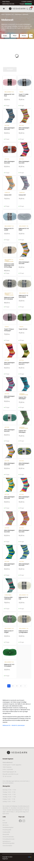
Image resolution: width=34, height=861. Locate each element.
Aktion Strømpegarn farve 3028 (9, 162)
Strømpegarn (18, 14)
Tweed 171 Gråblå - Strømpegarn (24, 95)
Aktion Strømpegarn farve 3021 (9, 430)
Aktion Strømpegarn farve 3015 (24, 363)
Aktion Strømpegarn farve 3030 (24, 564)
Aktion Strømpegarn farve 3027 (24, 463)
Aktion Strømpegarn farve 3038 (9, 497)
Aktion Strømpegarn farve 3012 (9, 363)
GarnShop (8, 14)
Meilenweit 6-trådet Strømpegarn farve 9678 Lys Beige (9, 265)
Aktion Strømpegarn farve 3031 (9, 396)
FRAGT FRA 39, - (6, 1)
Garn (13, 14)
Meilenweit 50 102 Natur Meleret (23, 296)
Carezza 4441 (22, 195)
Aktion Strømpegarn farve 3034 (9, 531)
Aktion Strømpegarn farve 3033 (24, 531)
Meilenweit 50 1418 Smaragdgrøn (9, 665)
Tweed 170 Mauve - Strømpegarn (9, 329)
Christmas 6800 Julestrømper (8, 598)
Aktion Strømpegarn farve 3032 (24, 128)
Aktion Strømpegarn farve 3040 (24, 262)
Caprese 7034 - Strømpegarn (22, 397)
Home (2, 14)
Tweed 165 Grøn (23, 329)
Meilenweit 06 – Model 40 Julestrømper (14, 725)
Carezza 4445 (7, 195)
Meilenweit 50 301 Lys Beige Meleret (23, 631)
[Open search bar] (27, 8)
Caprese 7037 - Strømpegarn (22, 431)
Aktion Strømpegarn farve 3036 (9, 564)
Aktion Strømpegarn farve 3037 (24, 497)
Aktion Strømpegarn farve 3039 (24, 162)
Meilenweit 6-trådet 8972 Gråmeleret (9, 298)
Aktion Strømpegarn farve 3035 (9, 128)
